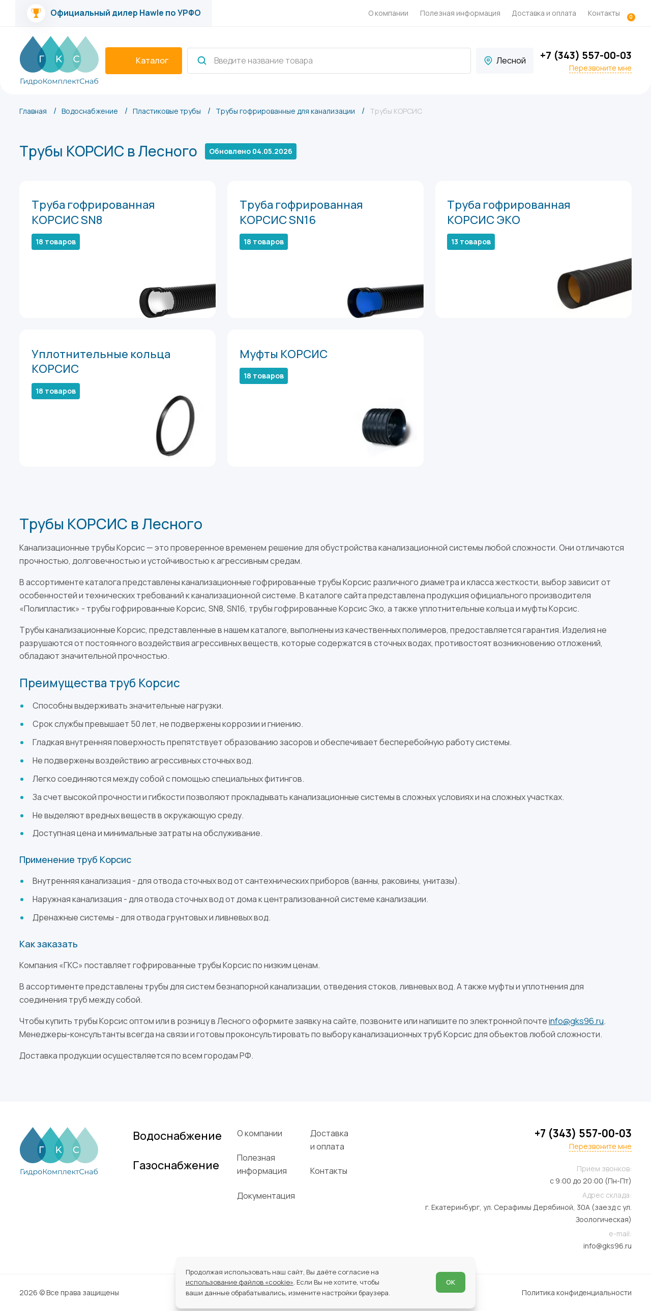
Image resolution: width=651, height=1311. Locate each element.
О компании (388, 13)
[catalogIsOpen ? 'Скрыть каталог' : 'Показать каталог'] (143, 61)
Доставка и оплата (544, 13)
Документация (266, 1195)
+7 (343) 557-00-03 (586, 55)
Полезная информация (460, 13)
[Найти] (201, 60)
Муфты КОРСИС (284, 354)
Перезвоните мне (600, 68)
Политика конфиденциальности (577, 1292)
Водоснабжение (177, 1135)
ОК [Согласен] (450, 1282)
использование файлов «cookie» (239, 1282)
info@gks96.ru (576, 1021)
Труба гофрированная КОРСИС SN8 (93, 212)
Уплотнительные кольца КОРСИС (101, 361)
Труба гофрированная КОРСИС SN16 (301, 212)
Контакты (604, 13)
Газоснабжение (176, 1165)
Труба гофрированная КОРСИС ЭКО (509, 212)
